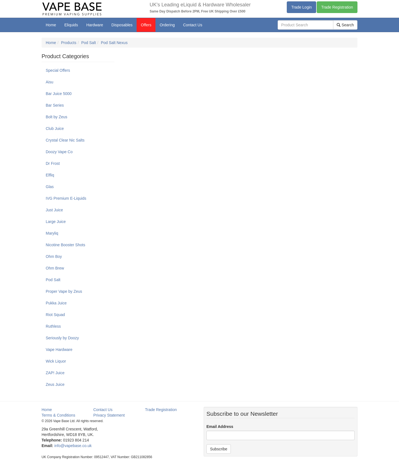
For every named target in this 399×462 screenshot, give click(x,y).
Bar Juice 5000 (58, 93)
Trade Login (301, 7)
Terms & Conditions (58, 415)
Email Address (219, 426)
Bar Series (55, 105)
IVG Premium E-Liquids (66, 198)
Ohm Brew (55, 268)
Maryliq (52, 233)
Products (68, 42)
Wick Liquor (56, 361)
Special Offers (58, 70)
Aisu (49, 82)
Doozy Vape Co (59, 152)
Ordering (167, 25)
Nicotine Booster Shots (65, 245)
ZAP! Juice (55, 373)
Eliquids (71, 25)
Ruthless (53, 326)
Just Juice (54, 210)
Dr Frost (53, 163)
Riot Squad (55, 314)
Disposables (121, 25)
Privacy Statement (109, 415)
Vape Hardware (59, 349)
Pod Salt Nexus (114, 42)
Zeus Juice (55, 384)
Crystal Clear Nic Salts (65, 140)
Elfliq (50, 175)
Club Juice (55, 128)
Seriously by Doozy (62, 338)
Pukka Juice (56, 303)
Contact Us (192, 25)
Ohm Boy (54, 256)
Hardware (94, 25)
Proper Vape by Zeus (64, 291)
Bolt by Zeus (56, 117)
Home (51, 25)
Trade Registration (337, 7)
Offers (146, 25)
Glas (50, 186)
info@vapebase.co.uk (73, 445)
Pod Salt (88, 42)
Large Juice (56, 221)
